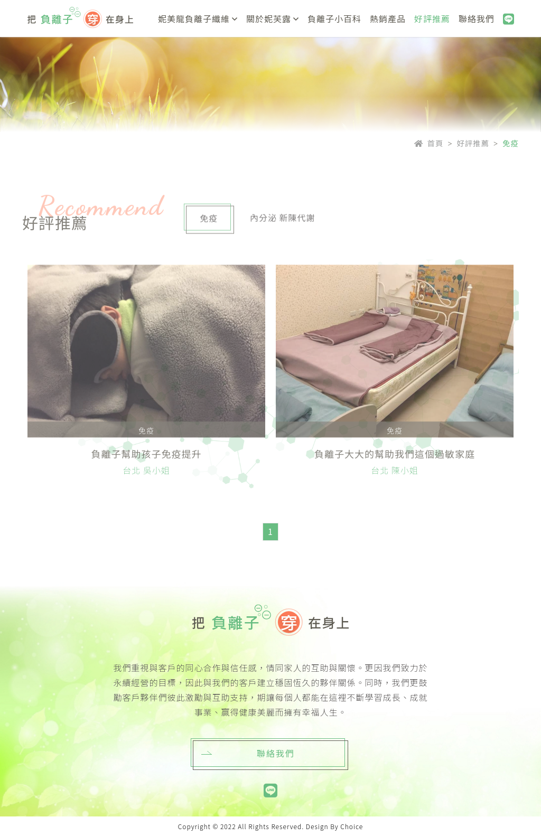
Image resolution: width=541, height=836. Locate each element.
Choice (351, 826)
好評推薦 (473, 142)
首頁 (429, 142)
